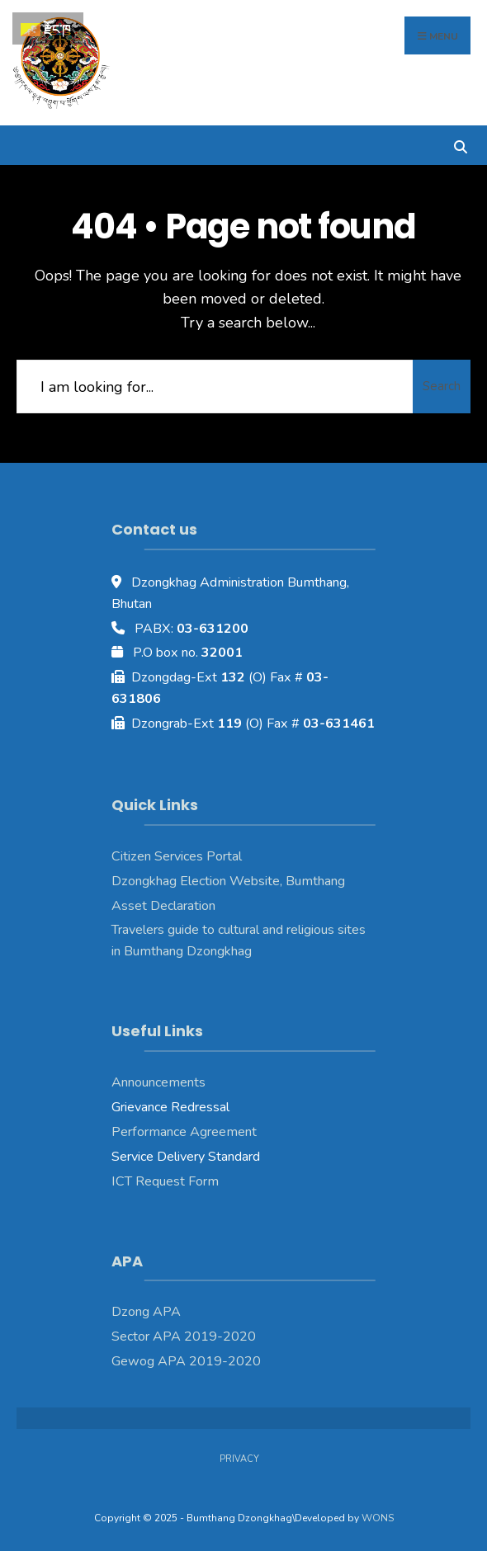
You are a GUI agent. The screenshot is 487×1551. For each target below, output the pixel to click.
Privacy (239, 1459)
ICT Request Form (165, 1181)
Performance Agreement (184, 1132)
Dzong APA (146, 1312)
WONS (378, 1518)
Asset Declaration (163, 906)
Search (442, 386)
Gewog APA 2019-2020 (186, 1361)
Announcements (158, 1082)
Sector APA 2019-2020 (183, 1336)
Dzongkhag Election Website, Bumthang (228, 881)
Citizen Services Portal (176, 856)
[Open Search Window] (460, 144)
